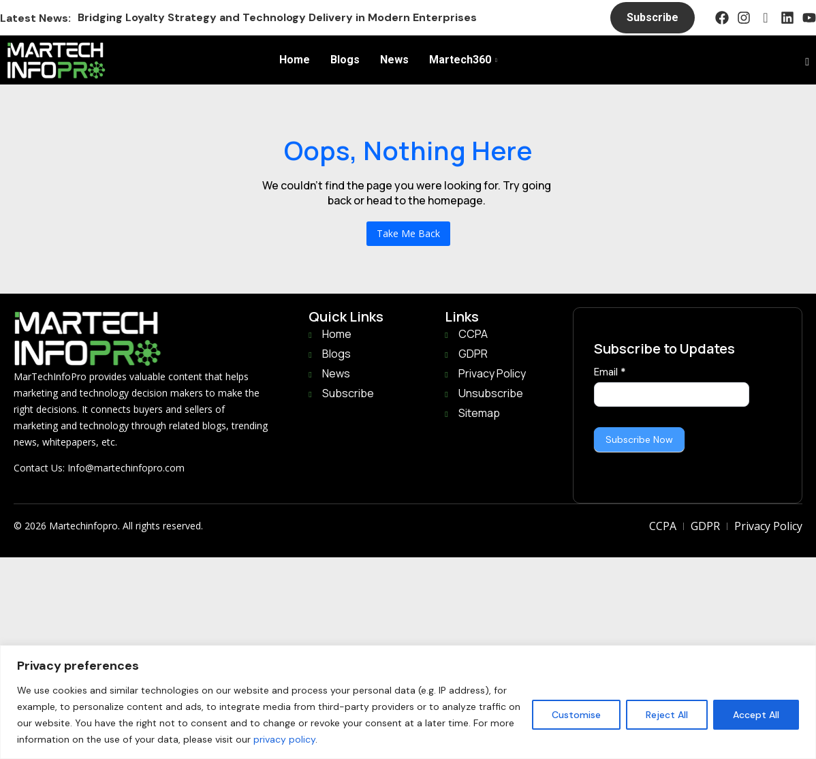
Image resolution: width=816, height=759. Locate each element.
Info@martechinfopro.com (126, 467)
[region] (408, 702)
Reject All (667, 715)
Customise (576, 715)
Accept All (756, 715)
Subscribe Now (639, 439)
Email (610, 372)
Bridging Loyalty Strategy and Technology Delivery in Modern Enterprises (277, 17)
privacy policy (284, 739)
